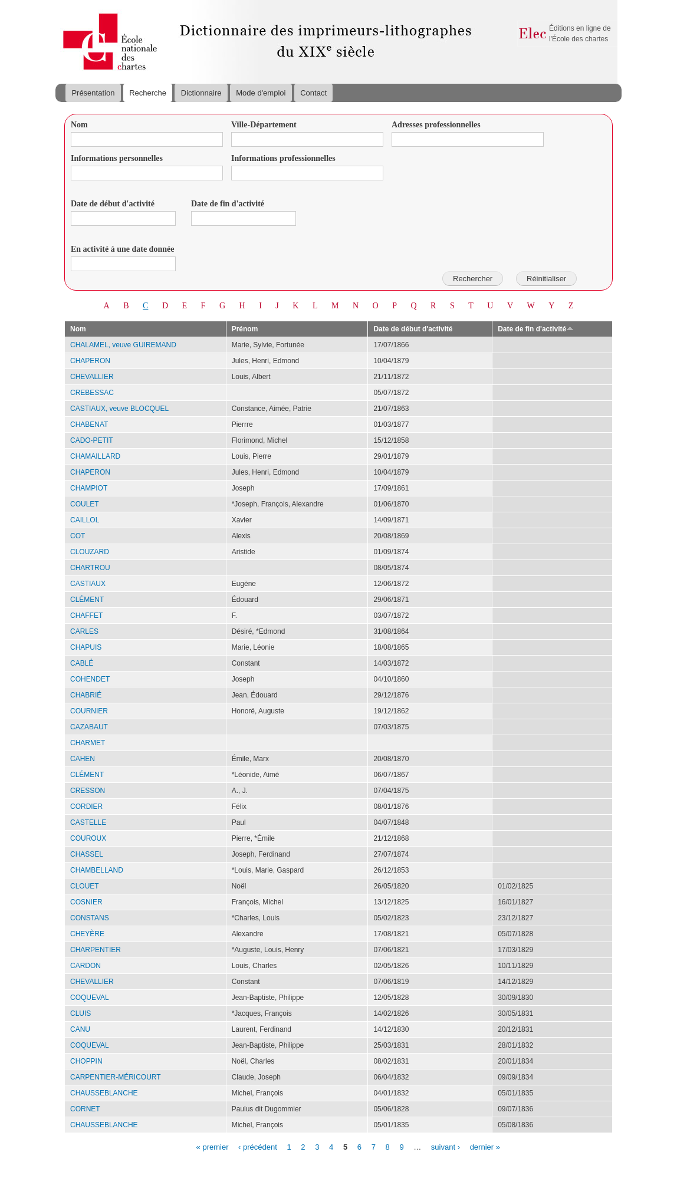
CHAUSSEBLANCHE (104, 1093)
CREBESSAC (92, 393)
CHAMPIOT (88, 488)
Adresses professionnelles (436, 124)
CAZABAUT (89, 727)
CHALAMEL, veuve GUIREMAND (123, 345)
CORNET (85, 1109)
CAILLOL (84, 520)
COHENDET (90, 679)
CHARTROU (90, 568)
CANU (80, 1029)
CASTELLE (88, 822)
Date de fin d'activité (227, 203)
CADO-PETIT (91, 440)
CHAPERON (90, 361)
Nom (79, 124)
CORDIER (86, 806)
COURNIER (89, 711)
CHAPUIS (85, 647)
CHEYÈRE (87, 934)
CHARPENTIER (95, 950)
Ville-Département (264, 124)
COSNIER (86, 902)
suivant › (445, 1146)
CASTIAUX (88, 584)
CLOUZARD (89, 552)
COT (77, 536)
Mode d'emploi (260, 92)
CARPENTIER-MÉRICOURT (115, 1077)
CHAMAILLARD (95, 456)
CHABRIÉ (85, 695)
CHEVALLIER (92, 377)
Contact (313, 92)
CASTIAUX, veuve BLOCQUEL (119, 408)
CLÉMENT (87, 599)
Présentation (92, 92)
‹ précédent (257, 1146)
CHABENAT (89, 424)
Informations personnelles (117, 158)
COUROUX (88, 838)
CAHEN (82, 759)
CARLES (84, 631)
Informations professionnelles (283, 158)
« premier (212, 1146)
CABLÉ (81, 663)
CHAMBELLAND (96, 870)
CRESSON (87, 790)
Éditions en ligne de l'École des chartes (580, 33)
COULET (84, 504)
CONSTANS (89, 918)
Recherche (147, 92)
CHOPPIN (86, 1061)
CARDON (85, 966)
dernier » (485, 1146)
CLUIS (80, 1013)
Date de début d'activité (113, 203)
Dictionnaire (201, 92)
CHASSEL (86, 854)
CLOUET (84, 886)
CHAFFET (86, 615)
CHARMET (87, 743)
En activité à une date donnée (122, 249)
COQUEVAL (89, 997)
